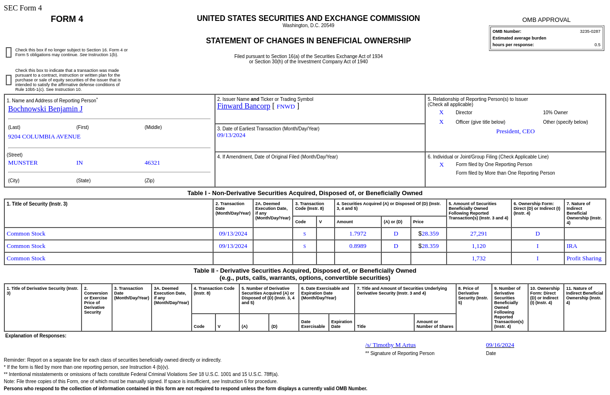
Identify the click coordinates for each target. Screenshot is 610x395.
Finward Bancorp (244, 106)
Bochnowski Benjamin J (45, 109)
